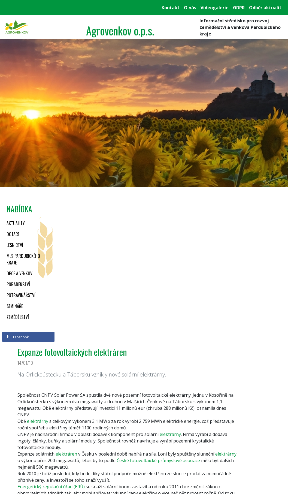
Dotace (13, 234)
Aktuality (16, 223)
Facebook (17, 337)
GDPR (239, 8)
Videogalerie (215, 8)
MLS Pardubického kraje (23, 259)
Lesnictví (15, 245)
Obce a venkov (19, 273)
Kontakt (171, 8)
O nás (190, 8)
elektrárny (226, 454)
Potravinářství (21, 295)
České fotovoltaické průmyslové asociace (158, 460)
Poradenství (18, 284)
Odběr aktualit (265, 8)
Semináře (15, 306)
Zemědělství (18, 317)
